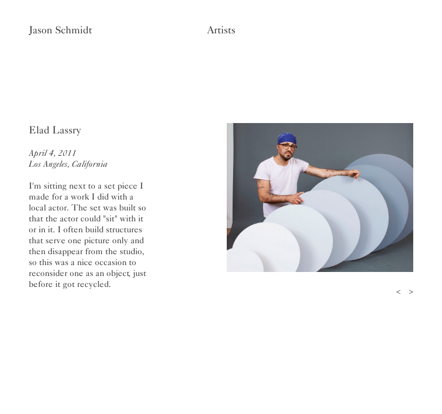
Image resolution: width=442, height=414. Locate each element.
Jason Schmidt (60, 30)
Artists (221, 30)
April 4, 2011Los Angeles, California (68, 158)
